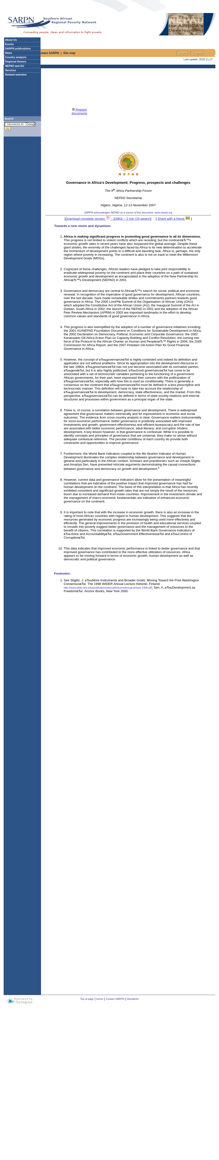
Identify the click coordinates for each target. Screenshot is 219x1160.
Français (182, 53)
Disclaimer (133, 998)
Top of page (87, 998)
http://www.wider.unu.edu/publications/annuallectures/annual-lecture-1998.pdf (108, 587)
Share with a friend (173, 218)
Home (99, 998)
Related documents (79, 111)
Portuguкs (196, 53)
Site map (69, 53)
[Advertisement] (130, 24)
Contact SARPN (48, 53)
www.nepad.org (163, 212)
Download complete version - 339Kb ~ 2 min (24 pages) (107, 218)
